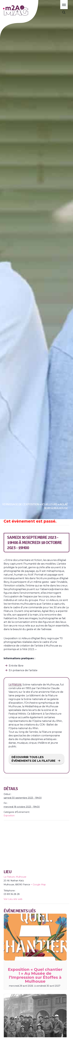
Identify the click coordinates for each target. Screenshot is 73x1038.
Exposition (9, 815)
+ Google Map (38, 884)
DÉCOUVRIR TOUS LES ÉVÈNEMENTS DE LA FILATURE (34, 758)
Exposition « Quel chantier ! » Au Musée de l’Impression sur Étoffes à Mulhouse (35, 975)
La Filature (15, 684)
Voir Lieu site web (13, 899)
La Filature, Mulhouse (15, 876)
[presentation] (35, 937)
